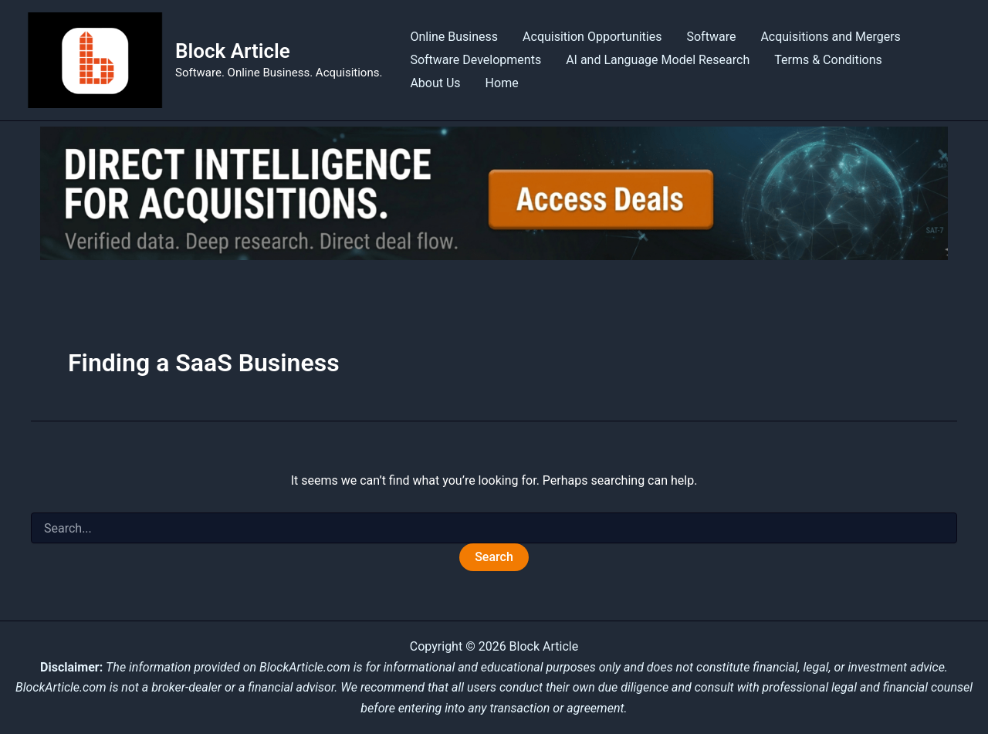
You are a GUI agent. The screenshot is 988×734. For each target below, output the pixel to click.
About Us (435, 83)
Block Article (232, 51)
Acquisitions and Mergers (830, 36)
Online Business (454, 36)
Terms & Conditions (828, 59)
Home (502, 83)
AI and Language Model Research (657, 59)
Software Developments (475, 59)
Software (711, 36)
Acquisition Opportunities (592, 36)
